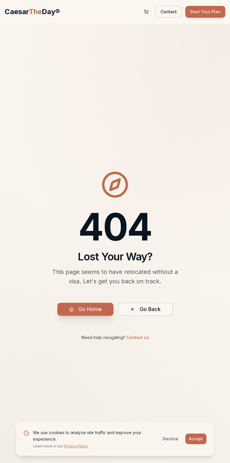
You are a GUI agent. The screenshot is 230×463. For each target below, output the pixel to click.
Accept (196, 438)
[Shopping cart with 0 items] (146, 12)
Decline (170, 438)
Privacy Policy (76, 446)
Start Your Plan (205, 11)
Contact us (137, 337)
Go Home (85, 309)
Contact (169, 11)
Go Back (145, 309)
